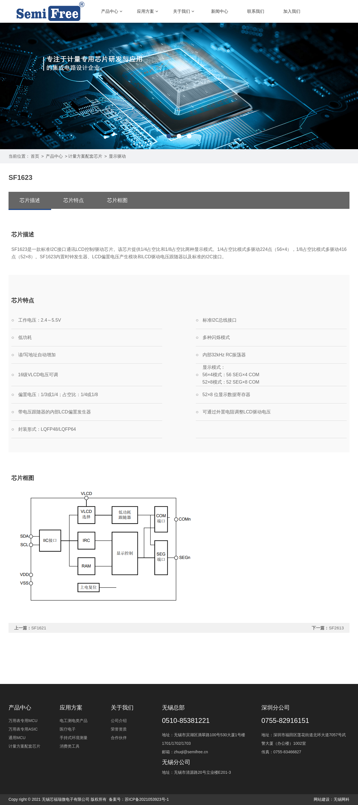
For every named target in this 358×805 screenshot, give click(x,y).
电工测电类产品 (74, 720)
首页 (35, 156)
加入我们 (291, 11)
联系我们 (255, 11)
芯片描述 (30, 200)
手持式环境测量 (74, 737)
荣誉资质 (119, 729)
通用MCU (17, 737)
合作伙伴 (119, 737)
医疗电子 (68, 729)
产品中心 (111, 11)
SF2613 (336, 627)
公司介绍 (119, 720)
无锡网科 (341, 799)
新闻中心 (219, 11)
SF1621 (38, 627)
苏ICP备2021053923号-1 (147, 799)
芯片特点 (73, 200)
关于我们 (183, 11)
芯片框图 (117, 200)
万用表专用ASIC (23, 729)
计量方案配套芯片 (85, 156)
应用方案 (147, 11)
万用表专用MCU (23, 720)
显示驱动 (117, 156)
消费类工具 (70, 746)
